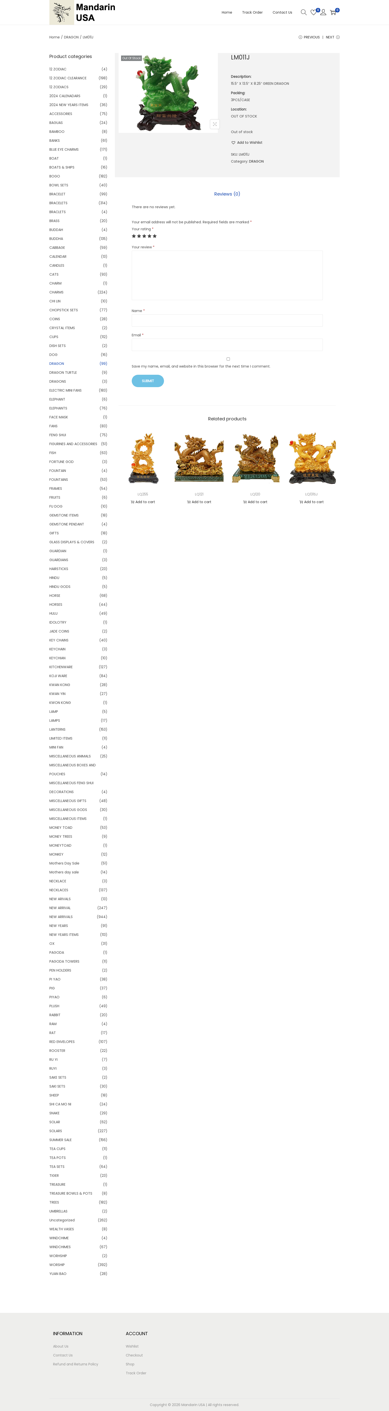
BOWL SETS (58, 185)
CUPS (53, 336)
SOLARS (55, 1130)
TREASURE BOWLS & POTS (70, 1193)
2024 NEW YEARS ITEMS (68, 104)
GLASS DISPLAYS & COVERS (71, 542)
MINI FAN (56, 747)
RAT (52, 1032)
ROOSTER (57, 1050)
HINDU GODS (59, 586)
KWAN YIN (57, 693)
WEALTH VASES (61, 1229)
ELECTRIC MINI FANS (65, 390)
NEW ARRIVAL (60, 907)
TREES (54, 1202)
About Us (60, 1346)
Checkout (134, 1355)
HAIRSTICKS (58, 568)
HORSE (54, 595)
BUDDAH (56, 229)
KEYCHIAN (57, 658)
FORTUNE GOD (61, 461)
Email (138, 335)
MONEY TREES (60, 836)
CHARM (55, 283)
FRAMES (55, 488)
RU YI (53, 1059)
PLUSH (54, 1006)
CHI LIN (55, 301)
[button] (246, 142)
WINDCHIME (59, 1238)
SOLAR (54, 1122)
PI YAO (55, 979)
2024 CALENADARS (64, 95)
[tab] (227, 194)
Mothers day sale (64, 872)
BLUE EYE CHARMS (64, 149)
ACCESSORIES (60, 113)
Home (54, 37)
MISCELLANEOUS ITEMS (68, 818)
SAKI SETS (57, 1086)
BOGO (54, 176)
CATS (54, 274)
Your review (143, 247)
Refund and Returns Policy (75, 1364)
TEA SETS (57, 1166)
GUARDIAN (57, 550)
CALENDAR (57, 256)
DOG (53, 354)
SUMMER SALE (60, 1139)
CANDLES (56, 265)
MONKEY (56, 854)
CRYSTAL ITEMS (62, 327)
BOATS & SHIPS (61, 167)
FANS (53, 426)
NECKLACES (58, 890)
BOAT (54, 158)
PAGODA (56, 952)
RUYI (53, 1068)
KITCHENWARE (61, 666)
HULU (53, 613)
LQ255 (143, 494)
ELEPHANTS (58, 408)
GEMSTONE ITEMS (64, 515)
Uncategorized (62, 1220)
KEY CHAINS (58, 640)
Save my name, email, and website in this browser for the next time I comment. (201, 366)
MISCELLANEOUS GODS (68, 809)
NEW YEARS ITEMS (64, 934)
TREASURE (57, 1184)
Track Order (136, 1373)
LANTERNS (57, 729)
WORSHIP (57, 1264)
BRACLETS (57, 211)
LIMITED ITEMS (60, 738)
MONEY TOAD (60, 827)
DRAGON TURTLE (63, 372)
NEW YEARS (58, 925)
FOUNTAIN (57, 470)
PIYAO (54, 997)
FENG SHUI (57, 434)
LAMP (53, 711)
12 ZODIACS (58, 87)
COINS (54, 319)
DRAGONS (57, 381)
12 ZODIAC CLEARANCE (68, 78)
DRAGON (71, 37)
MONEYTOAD (60, 845)
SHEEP (54, 1095)
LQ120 (255, 494)
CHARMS (56, 292)
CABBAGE (57, 247)
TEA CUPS (57, 1148)
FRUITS (54, 497)
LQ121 (199, 494)
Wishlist (132, 1346)
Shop (130, 1364)
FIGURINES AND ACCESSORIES (73, 443)
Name (138, 310)
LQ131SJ (311, 494)
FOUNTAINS (58, 479)
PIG (52, 988)
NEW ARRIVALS (61, 916)
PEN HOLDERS (60, 970)
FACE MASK (58, 417)
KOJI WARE (58, 675)
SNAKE (54, 1113)
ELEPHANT (57, 399)
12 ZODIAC (57, 69)
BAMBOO (57, 131)
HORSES (55, 604)
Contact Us (63, 1355)
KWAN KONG (59, 684)
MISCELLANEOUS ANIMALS (70, 756)
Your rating (143, 229)
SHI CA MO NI (60, 1104)
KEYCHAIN (57, 649)
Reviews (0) (227, 194)
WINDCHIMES (60, 1246)
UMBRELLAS (58, 1211)
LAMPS (54, 720)
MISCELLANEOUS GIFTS (67, 800)
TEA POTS (57, 1157)
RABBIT (55, 1014)
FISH (52, 452)
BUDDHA (56, 238)
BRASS (54, 220)
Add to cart (143, 501)
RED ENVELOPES (62, 1041)
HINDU (54, 577)
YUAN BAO (57, 1273)
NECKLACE (57, 881)
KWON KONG (60, 702)
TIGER (54, 1175)
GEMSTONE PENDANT (66, 524)
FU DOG (56, 506)
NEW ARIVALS (60, 898)
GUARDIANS (58, 559)
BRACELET (57, 194)
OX (52, 943)
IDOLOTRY (57, 622)
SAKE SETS (57, 1077)
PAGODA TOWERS (64, 961)
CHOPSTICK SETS (63, 310)
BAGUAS (56, 122)
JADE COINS (59, 631)
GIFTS (54, 533)
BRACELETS (58, 203)
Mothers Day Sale (64, 863)
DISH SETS (57, 345)
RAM (53, 1023)
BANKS (54, 140)
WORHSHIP (58, 1255)
